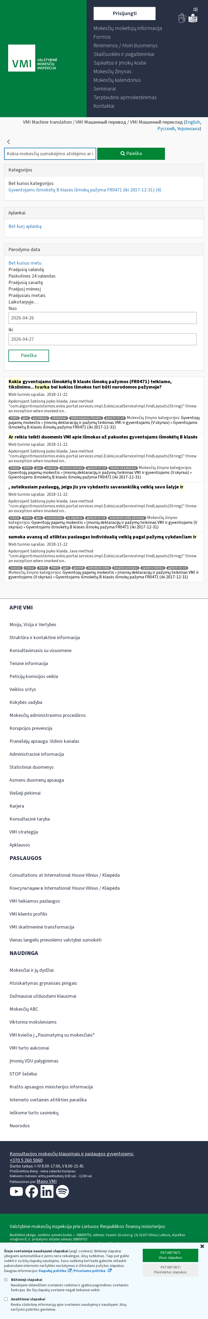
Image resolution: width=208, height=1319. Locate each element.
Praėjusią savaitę (25, 282)
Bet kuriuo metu (24, 263)
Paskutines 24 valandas (32, 276)
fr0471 (14, 418)
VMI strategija (23, 832)
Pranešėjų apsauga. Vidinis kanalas (44, 741)
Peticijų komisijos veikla (33, 676)
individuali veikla (98, 568)
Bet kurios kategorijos (31, 183)
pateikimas (40, 418)
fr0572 (54, 568)
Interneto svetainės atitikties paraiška (48, 1100)
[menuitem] (127, 28)
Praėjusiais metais (27, 295)
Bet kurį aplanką (24, 226)
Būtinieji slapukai (23, 1279)
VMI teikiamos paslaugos (34, 901)
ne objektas (74, 518)
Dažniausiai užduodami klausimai (42, 996)
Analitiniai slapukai (24, 1299)
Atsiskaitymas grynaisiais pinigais (43, 983)
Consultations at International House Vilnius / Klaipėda (64, 875)
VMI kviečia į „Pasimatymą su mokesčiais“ (52, 1035)
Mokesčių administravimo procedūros (47, 715)
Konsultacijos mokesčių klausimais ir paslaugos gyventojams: (72, 1154)
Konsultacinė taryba (29, 819)
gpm (25, 418)
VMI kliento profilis (28, 914)
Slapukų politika (52, 1271)
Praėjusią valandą (26, 269)
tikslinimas (59, 418)
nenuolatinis (54, 518)
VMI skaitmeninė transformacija (41, 927)
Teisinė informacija (28, 663)
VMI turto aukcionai (29, 1048)
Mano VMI (47, 1181)
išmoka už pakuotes (123, 468)
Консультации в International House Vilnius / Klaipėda (64, 888)
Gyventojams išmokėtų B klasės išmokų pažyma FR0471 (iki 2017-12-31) (84, 190)
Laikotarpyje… (23, 302)
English (192, 122)
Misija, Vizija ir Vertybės (32, 624)
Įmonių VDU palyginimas (33, 1061)
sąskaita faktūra (153, 568)
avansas (15, 568)
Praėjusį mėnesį (24, 289)
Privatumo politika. (89, 1271)
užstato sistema (72, 468)
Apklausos (19, 845)
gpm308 (78, 568)
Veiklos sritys (22, 689)
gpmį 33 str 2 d (115, 418)
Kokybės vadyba (25, 702)
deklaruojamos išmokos (86, 418)
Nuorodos (19, 1125)
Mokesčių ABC (23, 1009)
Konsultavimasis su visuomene (40, 650)
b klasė (14, 468)
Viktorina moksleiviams (33, 1022)
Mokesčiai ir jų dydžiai (31, 970)
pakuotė (51, 468)
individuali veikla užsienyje (127, 518)
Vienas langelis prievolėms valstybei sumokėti (55, 940)
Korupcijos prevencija (30, 728)
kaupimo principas (126, 568)
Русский (166, 128)
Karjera (16, 806)
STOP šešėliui (23, 1074)
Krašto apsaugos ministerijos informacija (51, 1087)
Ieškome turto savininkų (33, 1112)
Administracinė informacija (36, 754)
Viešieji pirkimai (25, 793)
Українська (188, 128)
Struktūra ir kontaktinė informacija (44, 637)
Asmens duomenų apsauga (36, 780)
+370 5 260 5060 (26, 1160)
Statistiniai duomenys (31, 767)
